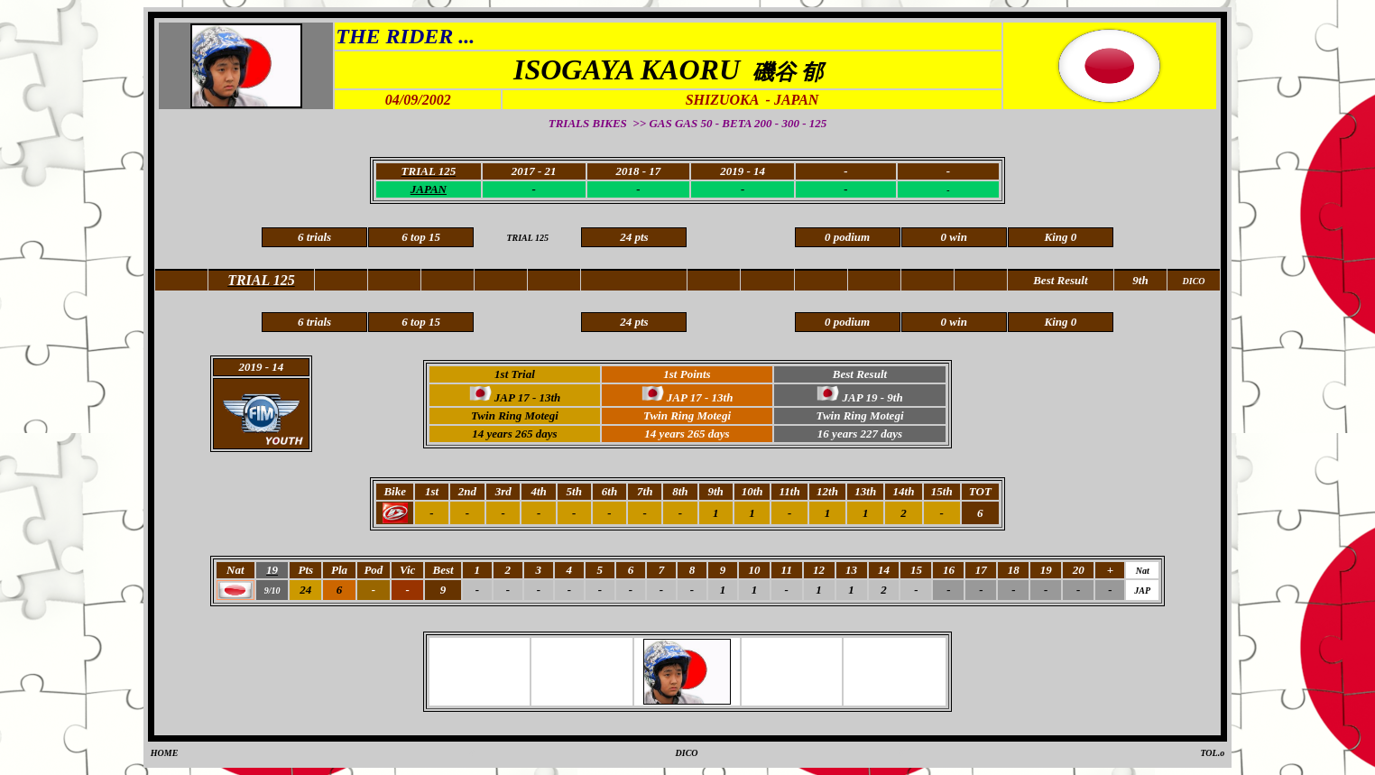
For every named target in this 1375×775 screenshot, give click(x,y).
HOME (165, 753)
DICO (687, 753)
